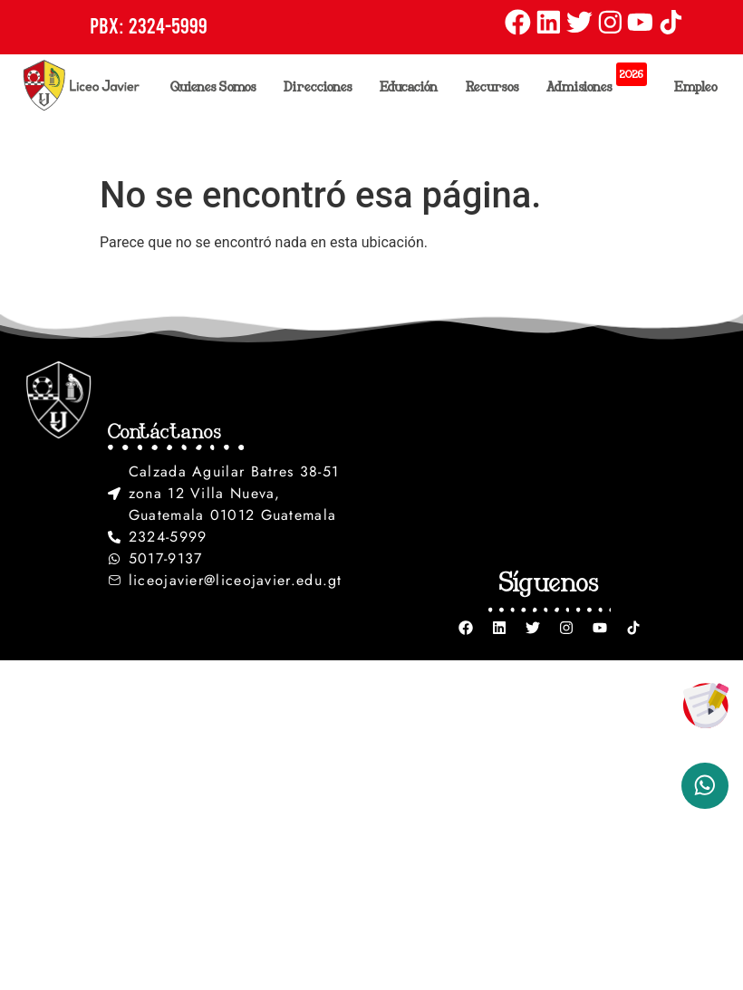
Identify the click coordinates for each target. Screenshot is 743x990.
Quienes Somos (217, 86)
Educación (414, 86)
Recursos (497, 86)
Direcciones (323, 86)
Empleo (696, 86)
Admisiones (601, 81)
